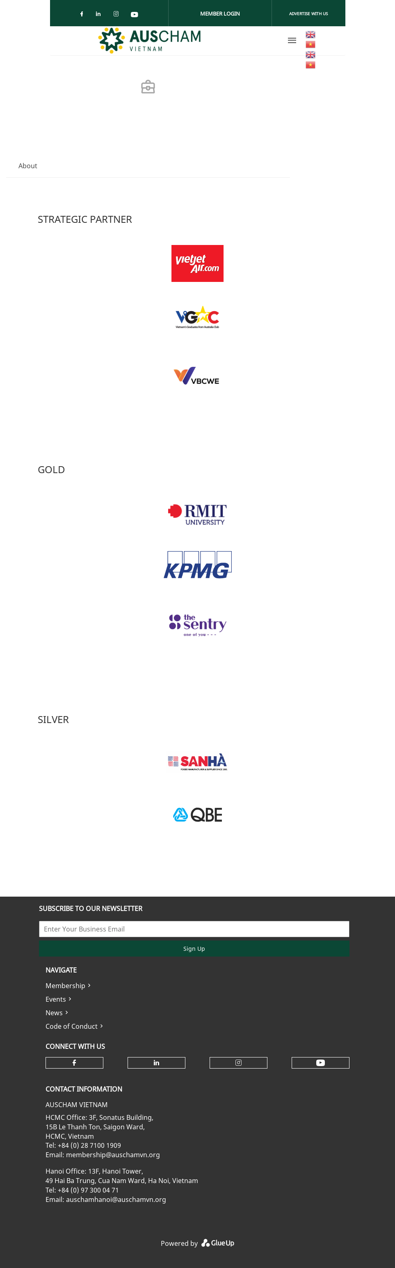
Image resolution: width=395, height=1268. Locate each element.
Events (56, 999)
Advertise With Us (308, 13)
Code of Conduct (72, 1026)
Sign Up (194, 948)
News (54, 1012)
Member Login (220, 13)
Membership (65, 985)
